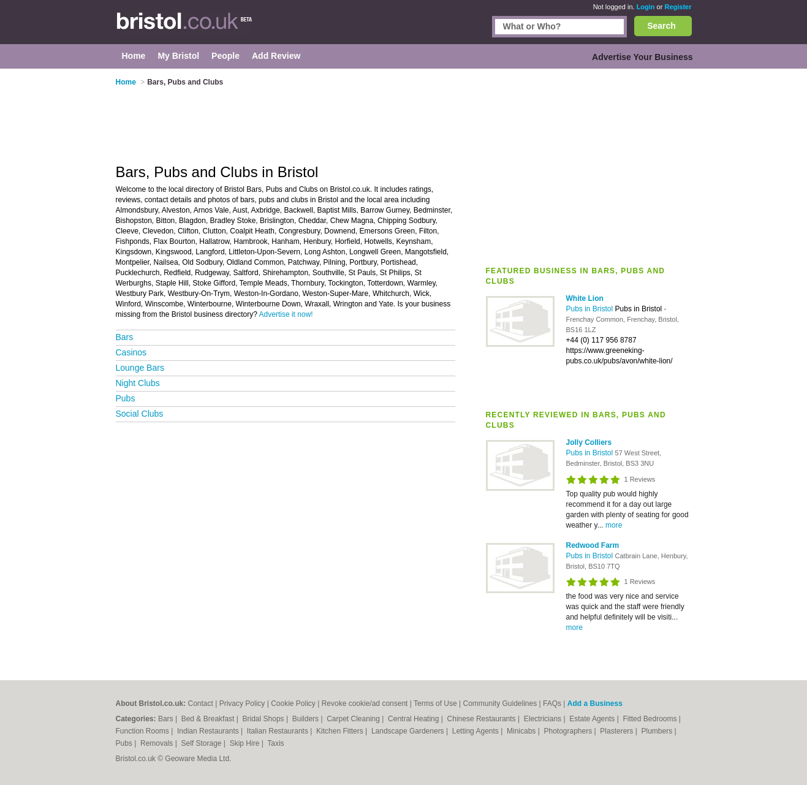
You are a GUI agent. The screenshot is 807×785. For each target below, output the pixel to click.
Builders (306, 719)
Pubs (125, 398)
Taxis (275, 743)
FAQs (552, 703)
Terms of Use (435, 703)
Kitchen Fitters (340, 731)
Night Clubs (138, 383)
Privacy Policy (242, 703)
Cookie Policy (293, 703)
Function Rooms (144, 731)
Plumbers (657, 731)
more (613, 525)
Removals (157, 743)
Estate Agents (592, 719)
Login (646, 6)
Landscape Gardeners (408, 731)
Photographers (569, 731)
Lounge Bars (140, 368)
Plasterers (617, 731)
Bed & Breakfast (209, 719)
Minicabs (522, 731)
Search (661, 26)
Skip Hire (246, 743)
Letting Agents (476, 731)
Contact (200, 703)
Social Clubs (140, 414)
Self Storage (202, 743)
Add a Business (595, 703)
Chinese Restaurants (482, 719)
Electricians (544, 719)
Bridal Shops (264, 719)
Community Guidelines (500, 703)
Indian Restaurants (209, 731)
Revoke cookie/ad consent (365, 703)
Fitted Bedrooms (650, 719)
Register (677, 6)
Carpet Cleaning (354, 719)
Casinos (131, 352)
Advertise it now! (286, 314)
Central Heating (414, 719)
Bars (125, 337)
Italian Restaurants (278, 731)
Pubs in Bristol (590, 309)
